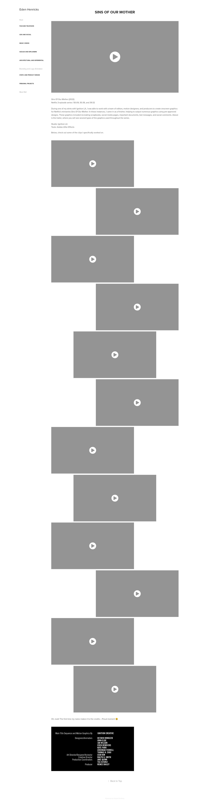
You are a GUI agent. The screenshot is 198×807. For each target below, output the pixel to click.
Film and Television (26, 26)
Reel (21, 20)
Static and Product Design (29, 75)
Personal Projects (26, 84)
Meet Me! (23, 92)
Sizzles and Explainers (28, 52)
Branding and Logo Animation (31, 69)
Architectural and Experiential (31, 60)
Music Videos (24, 43)
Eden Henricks (29, 9)
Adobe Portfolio (119, 798)
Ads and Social (25, 35)
